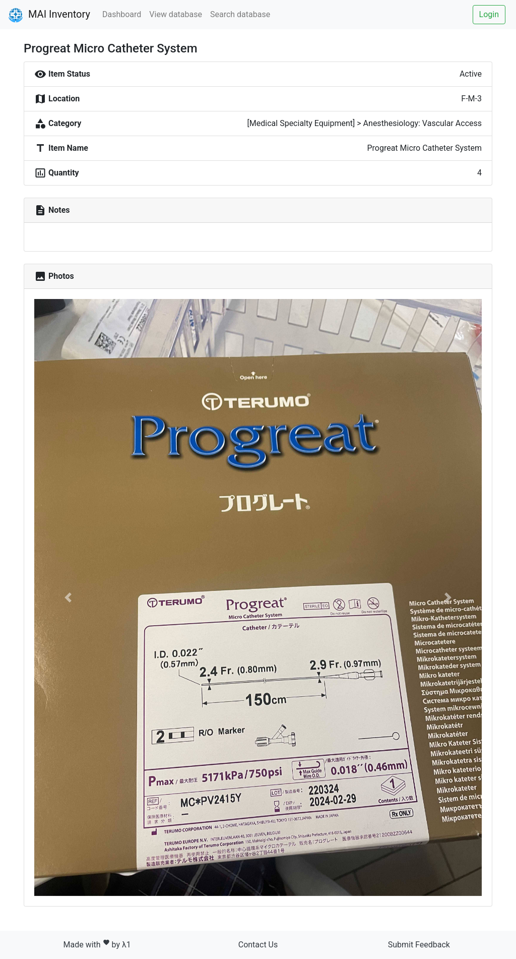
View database (175, 14)
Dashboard (121, 14)
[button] (67, 597)
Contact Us (258, 944)
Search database (240, 14)
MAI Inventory (49, 15)
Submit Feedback (419, 944)
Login (489, 14)
